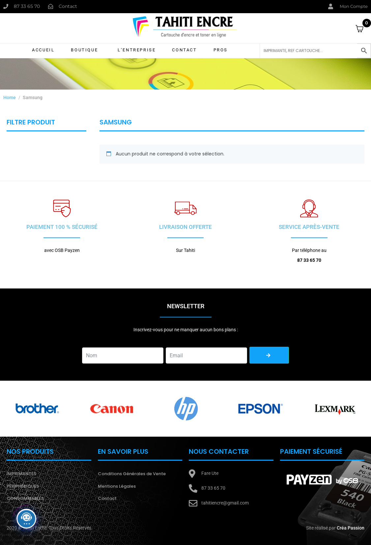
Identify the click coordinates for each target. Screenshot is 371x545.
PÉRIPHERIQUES (23, 486)
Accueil (43, 49)
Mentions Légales (117, 486)
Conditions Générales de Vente (132, 474)
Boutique (84, 49)
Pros (221, 49)
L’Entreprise (137, 49)
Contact (184, 49)
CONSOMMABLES (25, 498)
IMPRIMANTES (21, 474)
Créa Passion (350, 528)
